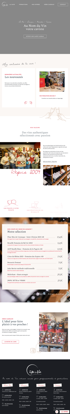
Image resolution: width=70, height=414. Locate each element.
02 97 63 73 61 (39, 410)
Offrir (64, 412)
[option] (52, 87)
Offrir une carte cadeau (35, 36)
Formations (23, 4)
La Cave (12, 4)
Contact (63, 4)
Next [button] (30, 103)
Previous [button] (26, 103)
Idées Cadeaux (49, 4)
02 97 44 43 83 (5, 405)
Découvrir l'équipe (50, 161)
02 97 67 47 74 (22, 407)
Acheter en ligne (10, 342)
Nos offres (36, 4)
